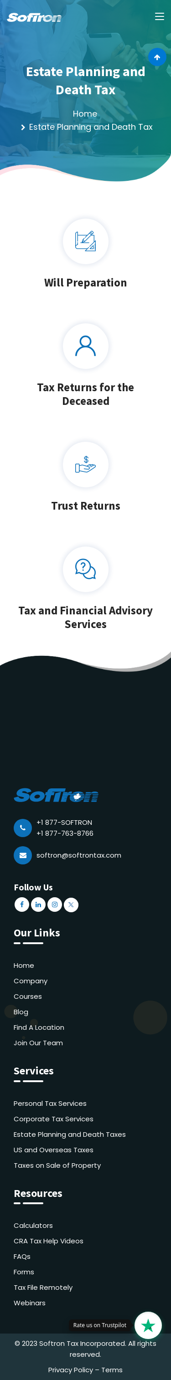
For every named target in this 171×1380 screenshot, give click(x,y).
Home (85, 113)
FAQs (22, 1256)
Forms (24, 1272)
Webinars (30, 1303)
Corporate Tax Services (53, 1119)
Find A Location (39, 1027)
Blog (21, 1012)
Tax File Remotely (43, 1287)
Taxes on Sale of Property (57, 1165)
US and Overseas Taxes (53, 1150)
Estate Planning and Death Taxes (70, 1134)
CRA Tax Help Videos (48, 1241)
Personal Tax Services (50, 1103)
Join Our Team (38, 1043)
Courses (28, 996)
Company (30, 981)
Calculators (33, 1225)
